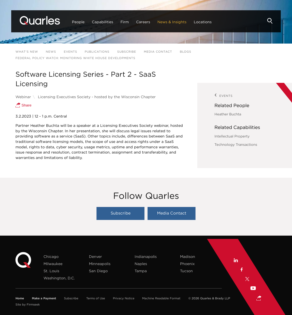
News (51, 51)
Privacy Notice (123, 298)
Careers (143, 22)
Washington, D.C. (59, 278)
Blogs (185, 51)
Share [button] (23, 105)
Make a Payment (44, 298)
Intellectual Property (232, 136)
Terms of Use (95, 298)
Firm (124, 22)
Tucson (186, 271)
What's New (26, 51)
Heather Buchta (227, 114)
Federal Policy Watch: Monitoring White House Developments (75, 58)
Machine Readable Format (161, 298)
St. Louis (51, 271)
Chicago (51, 256)
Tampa (141, 271)
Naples (141, 263)
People (78, 22)
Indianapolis (146, 256)
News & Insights (171, 22)
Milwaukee (53, 263)
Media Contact (158, 51)
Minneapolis (99, 263)
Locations (203, 22)
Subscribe (126, 51)
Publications (97, 51)
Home (19, 298)
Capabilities (102, 22)
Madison (187, 256)
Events (70, 51)
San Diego (98, 271)
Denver (95, 256)
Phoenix (187, 263)
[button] (259, 295)
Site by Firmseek (27, 304)
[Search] (270, 21)
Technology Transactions (235, 144)
